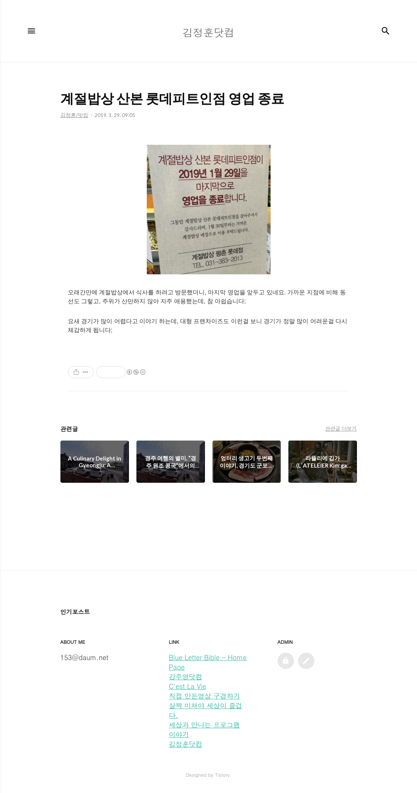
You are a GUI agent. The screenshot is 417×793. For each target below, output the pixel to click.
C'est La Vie (187, 686)
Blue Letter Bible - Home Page (208, 662)
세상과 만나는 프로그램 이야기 (204, 729)
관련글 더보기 (341, 428)
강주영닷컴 (185, 676)
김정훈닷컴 (185, 744)
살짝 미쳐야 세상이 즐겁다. (205, 710)
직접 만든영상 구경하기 (204, 695)
